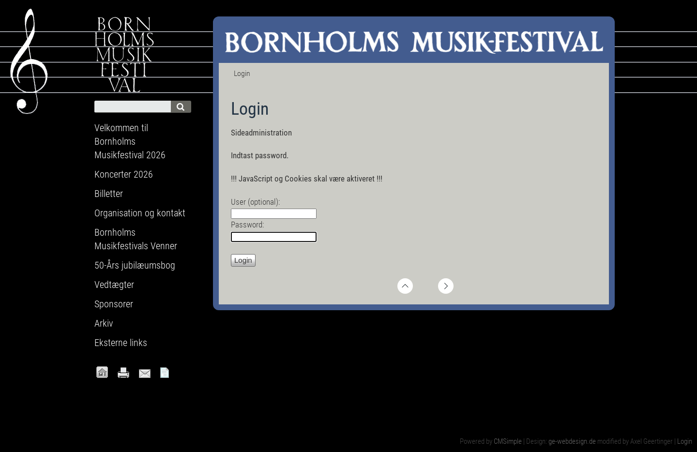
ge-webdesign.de (572, 441)
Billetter (108, 193)
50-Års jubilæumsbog (134, 265)
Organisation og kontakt (139, 213)
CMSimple (508, 441)
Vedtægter (114, 284)
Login (684, 441)
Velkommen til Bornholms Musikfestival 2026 (130, 141)
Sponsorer (113, 304)
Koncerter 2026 (123, 174)
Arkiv (103, 323)
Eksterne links (120, 342)
